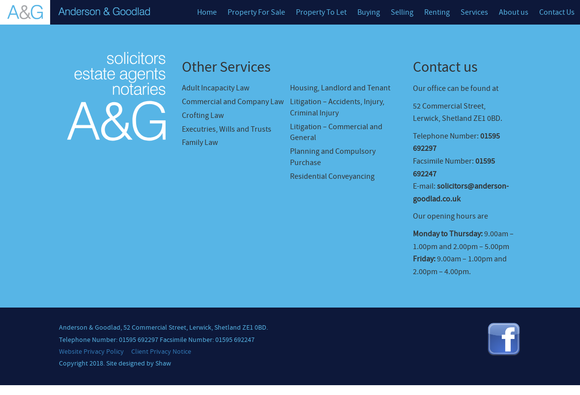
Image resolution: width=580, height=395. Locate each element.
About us (513, 12)
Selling (402, 12)
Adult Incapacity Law (215, 88)
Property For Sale (256, 12)
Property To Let (321, 12)
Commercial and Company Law (233, 102)
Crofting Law (203, 115)
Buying (368, 12)
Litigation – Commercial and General (336, 132)
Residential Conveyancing (332, 176)
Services (474, 12)
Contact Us (557, 12)
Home (207, 12)
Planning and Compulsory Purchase (333, 157)
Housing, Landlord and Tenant (340, 88)
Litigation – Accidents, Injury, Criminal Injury (337, 107)
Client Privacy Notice (161, 351)
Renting (437, 12)
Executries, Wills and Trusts (226, 129)
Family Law (200, 142)
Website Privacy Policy (91, 351)
